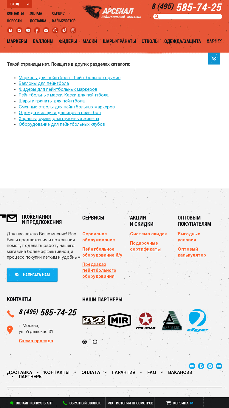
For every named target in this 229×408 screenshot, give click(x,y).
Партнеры (31, 376)
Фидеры (68, 41)
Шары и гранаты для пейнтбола (52, 101)
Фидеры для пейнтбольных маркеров (58, 89)
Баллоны (43, 41)
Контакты (15, 13)
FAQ (151, 372)
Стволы (150, 41)
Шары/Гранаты (119, 41)
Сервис (58, 13)
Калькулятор (63, 20)
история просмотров (130, 403)
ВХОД (19, 4)
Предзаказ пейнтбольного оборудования (99, 270)
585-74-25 (47, 312)
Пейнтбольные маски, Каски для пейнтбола (64, 95)
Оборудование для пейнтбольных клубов (62, 124)
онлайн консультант (31, 403)
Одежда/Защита (182, 41)
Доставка (38, 20)
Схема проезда (36, 340)
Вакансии (180, 372)
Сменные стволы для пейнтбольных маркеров (67, 107)
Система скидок (148, 233)
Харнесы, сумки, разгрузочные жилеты (59, 118)
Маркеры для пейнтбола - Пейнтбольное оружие (69, 77)
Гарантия (123, 372)
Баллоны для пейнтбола (44, 83)
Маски (90, 41)
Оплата (36, 13)
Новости (14, 20)
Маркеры (17, 41)
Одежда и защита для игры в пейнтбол (60, 112)
